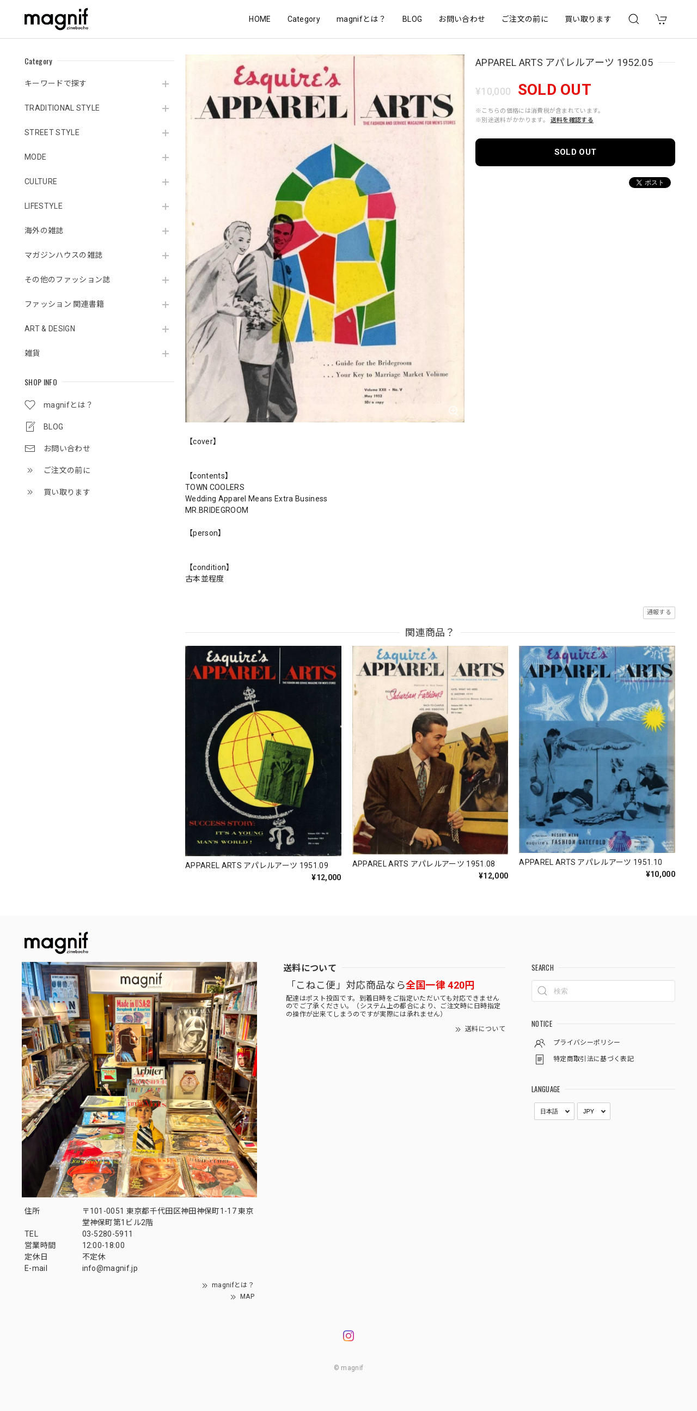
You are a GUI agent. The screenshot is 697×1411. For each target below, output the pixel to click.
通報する (659, 612)
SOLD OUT (575, 152)
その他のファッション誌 (68, 279)
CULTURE (41, 181)
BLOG (412, 19)
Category (304, 19)
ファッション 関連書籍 (65, 304)
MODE (35, 157)
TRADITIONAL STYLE (62, 108)
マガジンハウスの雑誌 (63, 255)
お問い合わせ (461, 19)
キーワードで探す (56, 83)
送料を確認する (572, 120)
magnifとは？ (361, 19)
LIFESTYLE (44, 206)
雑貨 (32, 353)
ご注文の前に (525, 19)
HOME (260, 19)
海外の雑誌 (44, 230)
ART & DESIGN (50, 328)
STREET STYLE (52, 132)
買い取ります (588, 19)
